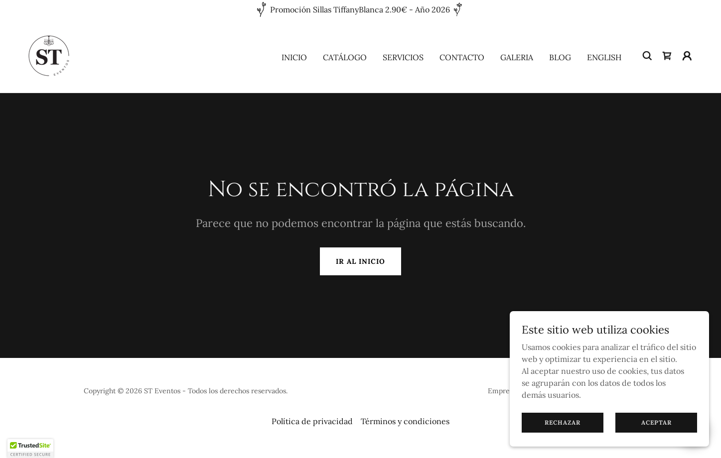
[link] (49, 55)
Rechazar (562, 422)
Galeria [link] (516, 57)
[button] (687, 56)
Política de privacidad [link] (312, 421)
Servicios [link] (403, 57)
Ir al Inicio (360, 261)
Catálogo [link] (345, 57)
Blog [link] (560, 57)
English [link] (604, 57)
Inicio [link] (294, 57)
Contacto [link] (461, 57)
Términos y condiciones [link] (405, 421)
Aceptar (656, 422)
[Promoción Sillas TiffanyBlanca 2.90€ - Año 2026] (360, 9)
